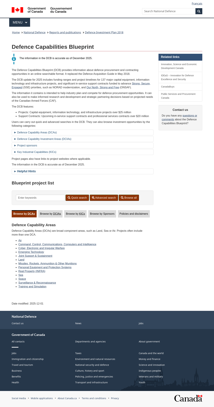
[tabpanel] (82, 253)
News (78, 323)
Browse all (129, 197)
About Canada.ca (67, 398)
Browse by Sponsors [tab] (102, 213)
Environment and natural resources (95, 359)
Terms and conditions (94, 398)
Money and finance (149, 359)
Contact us (18, 323)
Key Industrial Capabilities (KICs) (36, 152)
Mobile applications (42, 398)
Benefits (16, 376)
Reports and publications (65, 32)
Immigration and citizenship (28, 359)
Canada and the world (151, 353)
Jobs (141, 323)
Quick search (77, 197)
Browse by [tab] (24, 213)
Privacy (115, 398)
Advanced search (104, 197)
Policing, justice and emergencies (94, 376)
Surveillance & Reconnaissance (37, 282)
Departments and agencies (90, 341)
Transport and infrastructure (91, 382)
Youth (142, 382)
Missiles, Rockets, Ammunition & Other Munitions (47, 263)
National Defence (34, 32)
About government (149, 341)
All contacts (18, 341)
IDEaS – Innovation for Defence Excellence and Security (177, 77)
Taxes (78, 353)
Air (20, 240)
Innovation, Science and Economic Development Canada (179, 66)
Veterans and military (151, 376)
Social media (19, 398)
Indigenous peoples (150, 370)
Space (22, 278)
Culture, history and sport (89, 370)
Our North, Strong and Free (102, 87)
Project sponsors (27, 145)
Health (15, 382)
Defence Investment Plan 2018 (104, 32)
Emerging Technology (31, 252)
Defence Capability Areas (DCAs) (37, 132)
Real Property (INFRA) (31, 271)
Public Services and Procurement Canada (178, 96)
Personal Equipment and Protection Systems (45, 267)
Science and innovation (152, 364)
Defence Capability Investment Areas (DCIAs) (44, 139)
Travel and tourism (22, 364)
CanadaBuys (168, 86)
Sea (20, 275)
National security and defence (92, 364)
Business (17, 370)
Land (21, 259)
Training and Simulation (32, 286)
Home (16, 32)
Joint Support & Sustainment (35, 255)
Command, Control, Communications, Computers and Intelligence (57, 244)
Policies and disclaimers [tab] (134, 213)
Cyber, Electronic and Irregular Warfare (41, 248)
